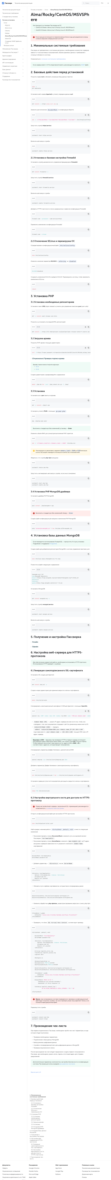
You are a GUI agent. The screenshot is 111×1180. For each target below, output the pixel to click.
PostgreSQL (53, 543)
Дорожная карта (87, 1174)
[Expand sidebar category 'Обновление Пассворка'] (23, 49)
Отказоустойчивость (9, 73)
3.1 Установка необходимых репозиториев (35, 1118)
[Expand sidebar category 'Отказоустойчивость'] (23, 73)
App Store (59, 1168)
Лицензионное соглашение (11, 1171)
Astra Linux (8, 28)
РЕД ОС (7, 25)
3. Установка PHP (35, 1114)
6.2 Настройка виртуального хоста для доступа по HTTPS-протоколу (37, 1152)
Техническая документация (23, 3)
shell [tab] (33, 82)
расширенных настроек (67, 1064)
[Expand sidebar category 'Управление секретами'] (23, 66)
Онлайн (35, 642)
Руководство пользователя (11, 80)
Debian (7, 33)
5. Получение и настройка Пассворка (37, 1135)
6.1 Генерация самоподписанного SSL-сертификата (37, 1145)
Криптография (7, 56)
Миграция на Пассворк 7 (10, 52)
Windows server (9, 45)
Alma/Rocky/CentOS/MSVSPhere (14, 36)
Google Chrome (34, 1168)
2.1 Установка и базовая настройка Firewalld (37, 1104)
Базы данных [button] (6, 69)
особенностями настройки (55, 808)
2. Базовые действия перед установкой (36, 1100)
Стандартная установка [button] (10, 16)
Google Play (59, 1171)
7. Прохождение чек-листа (36, 1158)
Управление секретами (9, 66)
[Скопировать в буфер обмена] (88, 81)
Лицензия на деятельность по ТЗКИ (13, 1177)
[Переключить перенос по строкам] (85, 115)
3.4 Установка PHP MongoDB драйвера (37, 1127)
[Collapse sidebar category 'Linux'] (23, 23)
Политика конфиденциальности (12, 1174)
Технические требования (10, 13)
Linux (5, 23)
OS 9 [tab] (33, 327)
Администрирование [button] (9, 59)
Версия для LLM (36, 1072)
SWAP (83, 65)
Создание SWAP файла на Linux (13, 42)
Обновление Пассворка (10, 49)
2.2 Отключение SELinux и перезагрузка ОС (36, 1110)
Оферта (4, 1168)
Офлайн (35, 647)
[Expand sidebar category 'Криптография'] (23, 56)
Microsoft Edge (33, 1174)
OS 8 (37, 369)
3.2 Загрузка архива (37, 1122)
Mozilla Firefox (33, 1171)
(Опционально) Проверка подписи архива (48, 359)
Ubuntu (7, 30)
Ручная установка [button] (8, 20)
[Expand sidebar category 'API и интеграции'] (23, 62)
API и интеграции (7, 62)
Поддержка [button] (6, 76)
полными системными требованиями (54, 59)
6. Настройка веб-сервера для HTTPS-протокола (36, 1140)
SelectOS (8, 38)
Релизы (84, 1177)
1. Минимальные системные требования (37, 1096)
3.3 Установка (35, 1124)
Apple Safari (32, 1177)
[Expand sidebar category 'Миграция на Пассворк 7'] (23, 52)
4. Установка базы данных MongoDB (38, 1131)
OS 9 (37, 366)
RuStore (58, 1174)
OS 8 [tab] (38, 327)
